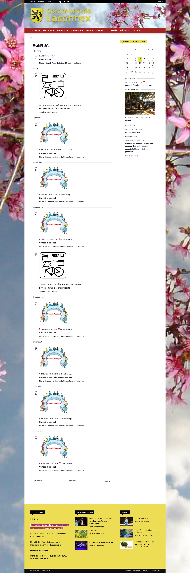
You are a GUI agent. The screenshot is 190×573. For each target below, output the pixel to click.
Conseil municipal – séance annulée (55, 377)
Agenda (99, 30)
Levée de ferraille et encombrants (54, 108)
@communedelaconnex (51, 545)
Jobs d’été (93, 531)
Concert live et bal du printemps (101, 542)
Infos (89, 30)
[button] (56, 2)
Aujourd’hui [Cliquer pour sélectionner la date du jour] (72, 481)
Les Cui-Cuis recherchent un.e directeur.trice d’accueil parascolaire (100, 521)
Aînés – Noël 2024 (141, 519)
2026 (50, 571)
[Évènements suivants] (108, 481)
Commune (62, 30)
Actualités (40, 2)
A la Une (36, 30)
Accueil (32, 2)
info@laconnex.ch (53, 542)
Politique (48, 30)
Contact (48, 2)
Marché (128, 120)
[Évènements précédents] (37, 481)
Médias (124, 30)
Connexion (160, 2)
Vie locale (77, 30)
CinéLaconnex (45, 59)
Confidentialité (155, 571)
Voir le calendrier (131, 156)
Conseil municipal (47, 153)
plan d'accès (37, 536)
